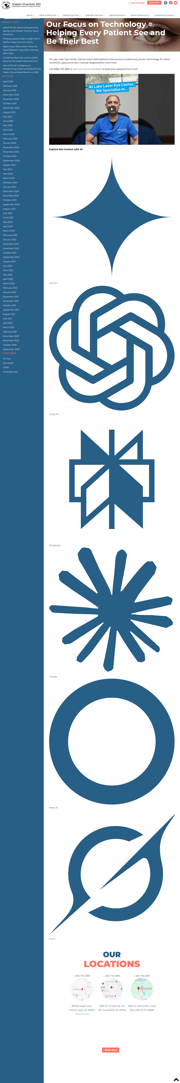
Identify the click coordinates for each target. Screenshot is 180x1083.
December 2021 (10, 296)
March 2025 (9, 134)
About (29, 15)
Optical (110, 1064)
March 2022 (9, 283)
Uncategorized (10, 372)
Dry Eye (7, 358)
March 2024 (9, 178)
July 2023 (7, 213)
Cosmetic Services (94, 15)
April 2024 (8, 174)
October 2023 (9, 200)
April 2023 (8, 226)
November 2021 (10, 301)
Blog (146, 1064)
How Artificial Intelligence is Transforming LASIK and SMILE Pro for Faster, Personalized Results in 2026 (22, 68)
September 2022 (11, 257)
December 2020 (11, 336)
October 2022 (9, 253)
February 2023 (10, 235)
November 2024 (11, 152)
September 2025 (11, 108)
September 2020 (11, 349)
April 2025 (8, 130)
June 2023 (8, 217)
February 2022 (10, 288)
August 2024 (9, 165)
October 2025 (9, 103)
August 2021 (9, 314)
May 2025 (7, 125)
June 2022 (8, 270)
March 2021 (8, 327)
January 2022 (9, 292)
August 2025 (9, 112)
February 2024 (10, 182)
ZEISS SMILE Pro (82, 1064)
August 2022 (9, 261)
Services (98, 1064)
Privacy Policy (159, 1064)
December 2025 (11, 95)
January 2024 (9, 187)
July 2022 (7, 266)
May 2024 (7, 169)
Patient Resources (139, 15)
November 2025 (11, 99)
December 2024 (11, 147)
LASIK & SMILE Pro (47, 15)
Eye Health (8, 363)
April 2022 (8, 279)
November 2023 (11, 196)
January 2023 (9, 239)
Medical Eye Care (71, 15)
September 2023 (11, 204)
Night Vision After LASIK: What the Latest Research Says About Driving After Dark (20, 50)
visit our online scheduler (87, 69)
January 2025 (9, 143)
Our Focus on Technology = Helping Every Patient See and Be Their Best (105, 33)
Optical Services (116, 15)
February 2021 (10, 332)
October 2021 (9, 305)
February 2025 (10, 138)
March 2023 (9, 231)
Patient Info (123, 1064)
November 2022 (11, 248)
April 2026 (8, 81)
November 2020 (11, 340)
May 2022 (7, 275)
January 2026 (9, 90)
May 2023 (7, 222)
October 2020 (10, 345)
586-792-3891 (82, 976)
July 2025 (7, 117)
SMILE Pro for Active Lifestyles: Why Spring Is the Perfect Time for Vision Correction (21, 31)
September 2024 (11, 160)
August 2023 (9, 209)
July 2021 (7, 318)
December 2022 (11, 244)
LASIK (6, 367)
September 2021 (11, 310)
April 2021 (7, 323)
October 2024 (10, 156)
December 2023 (11, 191)
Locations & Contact (164, 15)
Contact (136, 1064)
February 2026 (10, 86)
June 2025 (8, 121)
